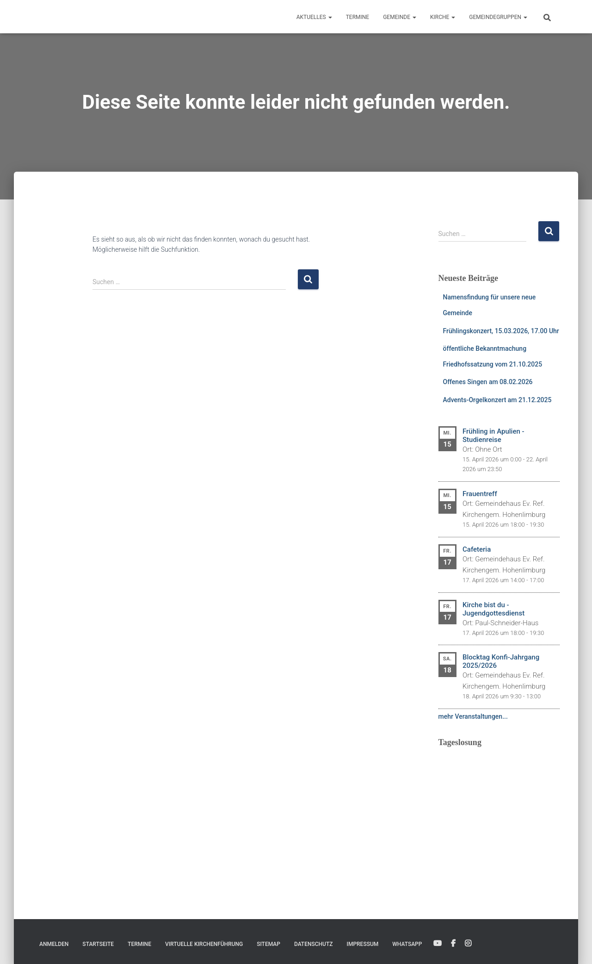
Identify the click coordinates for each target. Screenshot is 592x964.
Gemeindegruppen (498, 17)
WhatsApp (407, 944)
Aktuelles (314, 17)
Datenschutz (313, 944)
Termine (358, 17)
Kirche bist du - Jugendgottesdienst (493, 609)
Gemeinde (399, 17)
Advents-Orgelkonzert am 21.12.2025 (497, 400)
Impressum (363, 944)
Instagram (468, 943)
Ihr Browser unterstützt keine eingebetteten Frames (499, 812)
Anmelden (53, 944)
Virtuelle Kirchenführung (204, 944)
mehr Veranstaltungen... (473, 716)
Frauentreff (479, 494)
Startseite (98, 944)
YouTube (437, 943)
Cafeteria (476, 549)
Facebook (453, 943)
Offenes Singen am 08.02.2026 (488, 382)
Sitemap (268, 944)
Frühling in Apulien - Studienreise (493, 435)
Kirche (442, 17)
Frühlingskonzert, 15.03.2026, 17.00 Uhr (501, 331)
